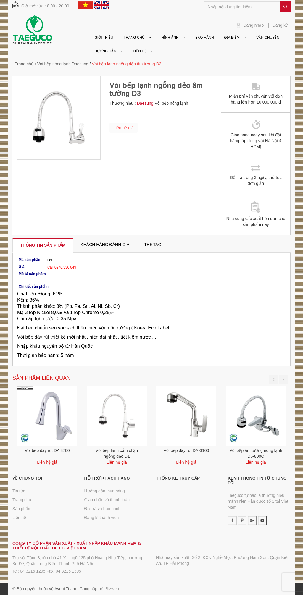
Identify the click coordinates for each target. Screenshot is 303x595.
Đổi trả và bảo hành (102, 508)
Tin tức (18, 491)
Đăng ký (280, 25)
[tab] (42, 245)
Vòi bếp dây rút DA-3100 (186, 450)
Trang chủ (24, 64)
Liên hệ (19, 517)
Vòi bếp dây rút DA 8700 (47, 450)
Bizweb (112, 588)
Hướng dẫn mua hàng (104, 491)
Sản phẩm (21, 508)
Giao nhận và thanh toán (107, 499)
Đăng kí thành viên (101, 517)
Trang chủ (21, 499)
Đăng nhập (254, 25)
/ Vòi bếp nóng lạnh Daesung (61, 64)
